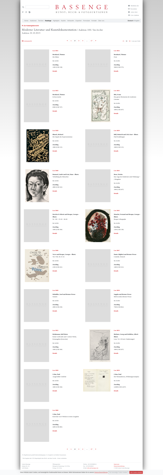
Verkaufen (70, 20)
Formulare (86, 20)
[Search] (37, 7)
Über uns (101, 20)
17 (91, 41)
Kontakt (94, 20)
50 (129, 41)
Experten (79, 20)
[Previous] (67, 41)
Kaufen (63, 20)
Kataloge (48, 20)
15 (123, 41)
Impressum (116, 464)
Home (26, 20)
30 (126, 41)
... (86, 41)
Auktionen (33, 20)
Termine (40, 20)
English (136, 20)
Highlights (56, 20)
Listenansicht (27, 41)
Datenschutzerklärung (119, 466)
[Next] (96, 41)
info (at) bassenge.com (92, 468)
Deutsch (130, 20)
